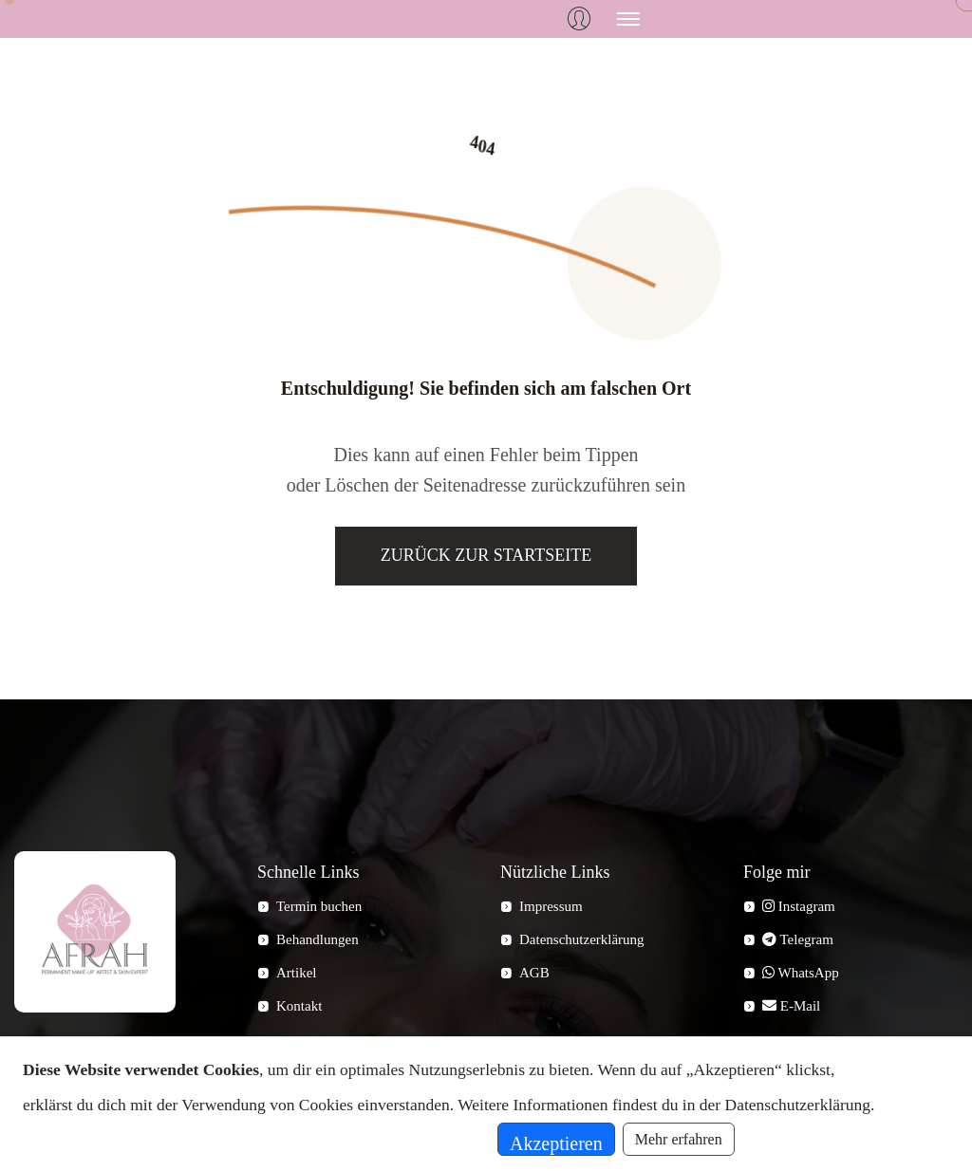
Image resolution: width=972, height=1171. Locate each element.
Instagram (798, 906)
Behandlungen (317, 939)
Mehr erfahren (678, 1139)
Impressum (551, 906)
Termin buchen (319, 906)
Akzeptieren (556, 1143)
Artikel (296, 972)
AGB (534, 972)
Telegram (797, 939)
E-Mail (791, 1005)
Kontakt (299, 1005)
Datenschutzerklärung (582, 939)
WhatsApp (800, 972)
